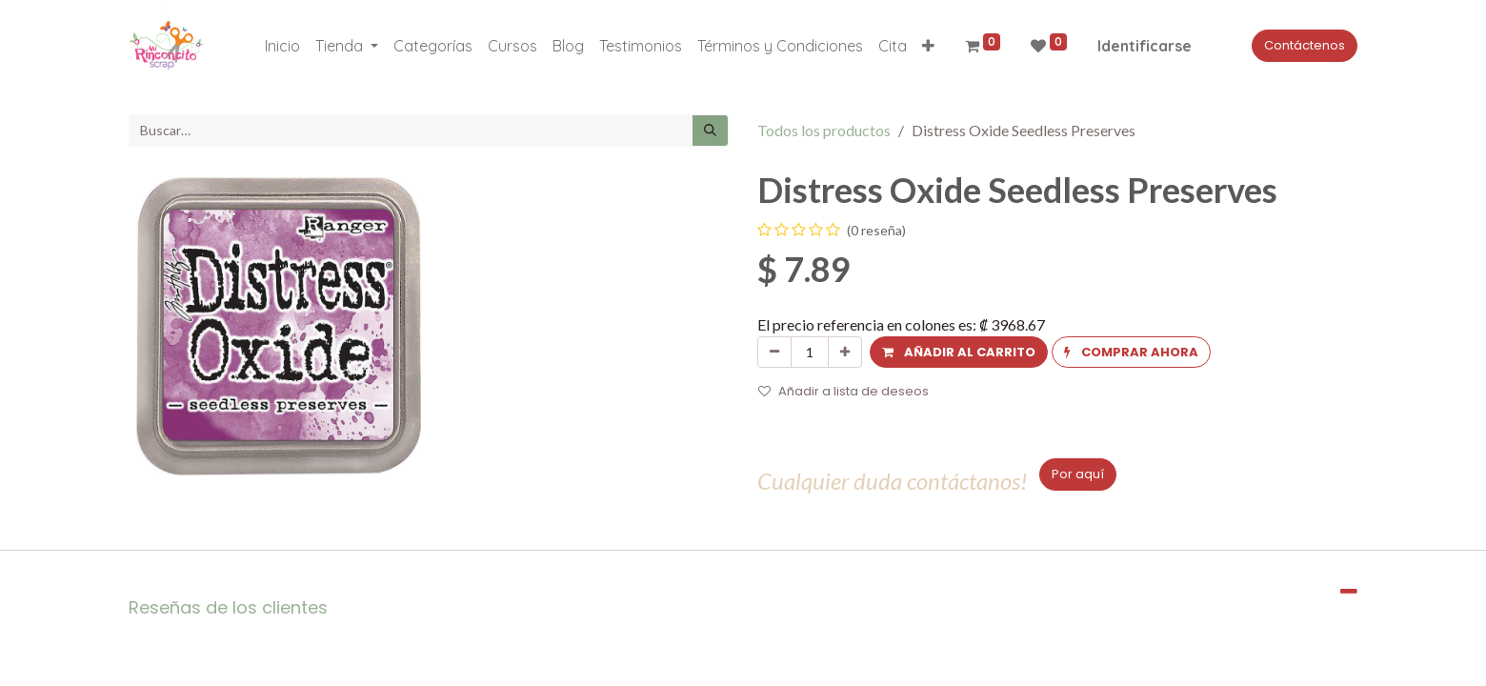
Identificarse (1144, 45)
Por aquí (1078, 474)
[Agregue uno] (845, 352)
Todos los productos (824, 130)
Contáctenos (1304, 45)
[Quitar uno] (774, 352)
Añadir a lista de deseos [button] (843, 391)
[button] (928, 46)
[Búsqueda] (710, 130)
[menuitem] (282, 46)
